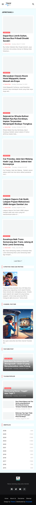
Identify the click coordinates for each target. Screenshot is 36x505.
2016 (18, 464)
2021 (18, 448)
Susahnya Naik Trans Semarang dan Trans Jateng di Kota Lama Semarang (18, 242)
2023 (18, 441)
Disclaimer (21, 498)
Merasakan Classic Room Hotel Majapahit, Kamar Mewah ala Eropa (15, 78)
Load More (17, 261)
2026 (18, 431)
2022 (18, 444)
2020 (18, 451)
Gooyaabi (29, 501)
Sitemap (28, 498)
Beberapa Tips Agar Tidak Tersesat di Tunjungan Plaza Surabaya (24, 414)
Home (6, 498)
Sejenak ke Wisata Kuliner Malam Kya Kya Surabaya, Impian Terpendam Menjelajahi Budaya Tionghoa (17, 120)
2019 (18, 454)
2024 (18, 437)
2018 (18, 458)
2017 (18, 461)
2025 (18, 434)
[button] (2, 4)
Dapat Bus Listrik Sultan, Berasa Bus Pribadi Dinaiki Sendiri (16, 38)
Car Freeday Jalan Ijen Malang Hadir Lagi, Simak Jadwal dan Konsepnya (18, 161)
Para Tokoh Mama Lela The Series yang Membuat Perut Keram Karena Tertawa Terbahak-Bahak (24, 404)
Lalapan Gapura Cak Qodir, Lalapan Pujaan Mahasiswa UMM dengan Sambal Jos (16, 202)
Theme (13, 501)
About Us (13, 498)
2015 (18, 468)
